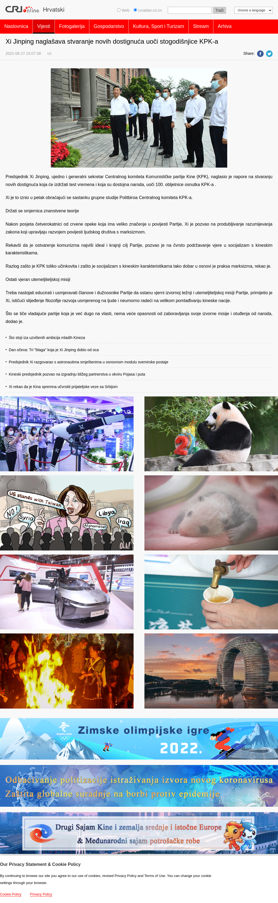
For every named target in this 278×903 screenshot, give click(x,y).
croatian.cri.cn (148, 10)
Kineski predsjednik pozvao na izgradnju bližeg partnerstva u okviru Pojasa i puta (77, 372)
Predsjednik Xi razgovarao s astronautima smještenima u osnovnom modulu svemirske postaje (88, 360)
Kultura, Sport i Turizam (158, 25)
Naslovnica (16, 25)
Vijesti (43, 25)
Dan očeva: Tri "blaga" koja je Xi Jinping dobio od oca (54, 347)
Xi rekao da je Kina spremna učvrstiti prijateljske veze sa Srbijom (63, 384)
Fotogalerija (72, 25)
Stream (201, 25)
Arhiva (225, 25)
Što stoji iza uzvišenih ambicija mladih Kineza (47, 335)
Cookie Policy (10, 894)
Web (123, 10)
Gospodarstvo (109, 25)
